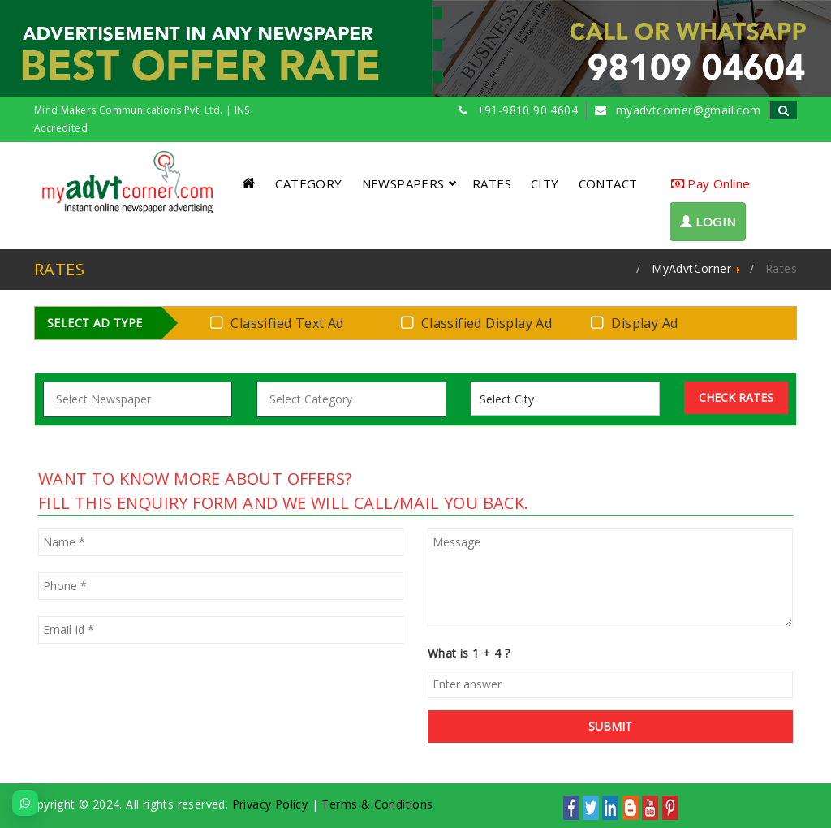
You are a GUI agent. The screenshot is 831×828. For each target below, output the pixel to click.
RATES (491, 183)
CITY (545, 183)
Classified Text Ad (280, 322)
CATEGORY (308, 183)
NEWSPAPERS (409, 183)
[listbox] (513, 399)
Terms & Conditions (377, 804)
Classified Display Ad (479, 322)
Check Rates (736, 397)
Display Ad (637, 322)
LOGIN (708, 221)
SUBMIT (610, 726)
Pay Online (711, 183)
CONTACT (608, 183)
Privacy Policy (270, 804)
